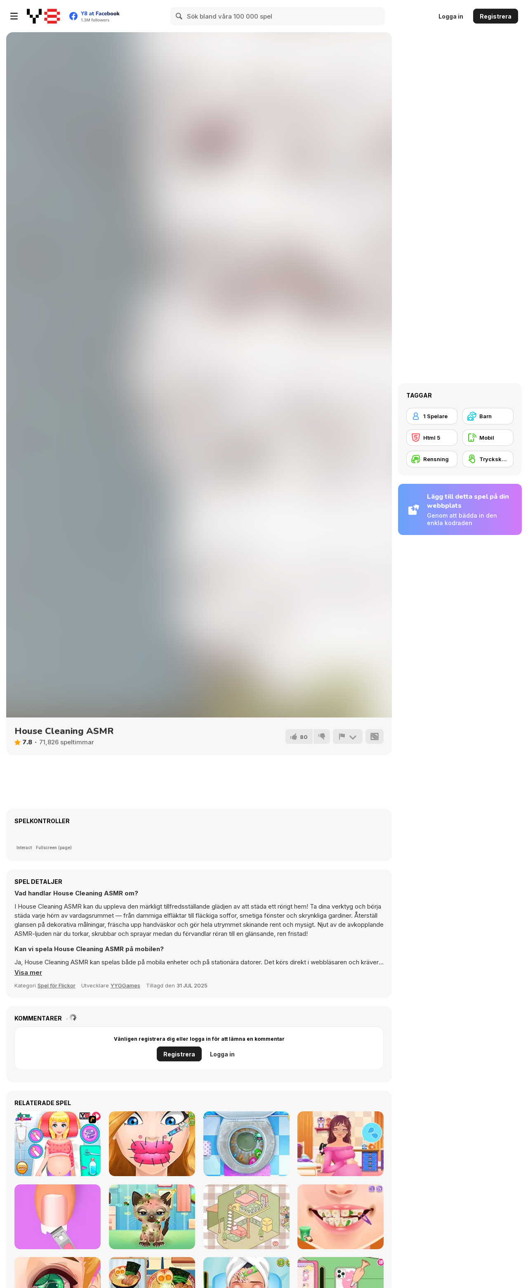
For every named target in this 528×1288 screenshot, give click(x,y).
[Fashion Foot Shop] (57, 1216)
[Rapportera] (348, 736)
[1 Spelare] (431, 416)
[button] (28, 972)
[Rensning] (431, 459)
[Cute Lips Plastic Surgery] (152, 1143)
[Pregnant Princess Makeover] (340, 1143)
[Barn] (488, 416)
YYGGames (125, 985)
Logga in (450, 16)
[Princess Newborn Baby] (57, 1143)
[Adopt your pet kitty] (152, 1216)
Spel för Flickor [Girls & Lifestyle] (56, 985)
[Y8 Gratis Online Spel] (43, 16)
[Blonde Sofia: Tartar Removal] (340, 1216)
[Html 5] (431, 437)
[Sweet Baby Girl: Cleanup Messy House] (246, 1143)
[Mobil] (488, 437)
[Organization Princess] (246, 1216)
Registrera (496, 16)
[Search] (179, 16)
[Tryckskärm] (488, 459)
